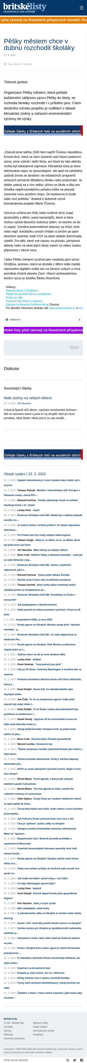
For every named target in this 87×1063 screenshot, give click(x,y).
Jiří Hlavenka (24, 403)
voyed (36, 510)
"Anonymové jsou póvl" (48, 664)
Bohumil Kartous (26, 500)
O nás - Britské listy (14, 1023)
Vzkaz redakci (40, 1026)
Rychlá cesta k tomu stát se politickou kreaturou (44, 579)
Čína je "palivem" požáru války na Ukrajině (41, 823)
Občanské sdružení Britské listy (41, 1049)
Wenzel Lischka (26, 744)
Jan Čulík (22, 699)
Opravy (7, 1030)
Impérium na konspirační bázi (33, 968)
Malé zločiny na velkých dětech (28, 398)
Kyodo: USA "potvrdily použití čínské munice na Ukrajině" (49, 923)
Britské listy (35, 8)
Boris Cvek (23, 555)
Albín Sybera (24, 798)
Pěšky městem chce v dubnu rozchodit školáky (43, 978)
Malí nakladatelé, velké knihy (33, 908)
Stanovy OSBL (40, 1023)
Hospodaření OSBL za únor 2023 (34, 619)
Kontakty (8, 1026)
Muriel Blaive (24, 779)
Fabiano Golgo (25, 540)
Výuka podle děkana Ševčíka (53, 575)
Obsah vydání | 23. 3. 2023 (25, 474)
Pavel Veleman (25, 664)
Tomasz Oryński (26, 490)
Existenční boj (44, 744)
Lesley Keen (24, 510)
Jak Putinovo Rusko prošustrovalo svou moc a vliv (45, 818)
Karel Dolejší (24, 689)
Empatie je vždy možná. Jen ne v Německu (41, 973)
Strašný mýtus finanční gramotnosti (51, 739)
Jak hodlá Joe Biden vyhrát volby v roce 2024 (42, 878)
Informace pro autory (43, 1030)
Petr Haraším (24, 903)
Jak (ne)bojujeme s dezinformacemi (37, 604)
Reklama (8, 1034)
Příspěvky (38, 1034)
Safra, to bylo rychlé (44, 903)
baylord (37, 888)
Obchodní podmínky (14, 1038)
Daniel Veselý (24, 719)
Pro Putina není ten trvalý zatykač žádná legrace (44, 535)
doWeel (37, 659)
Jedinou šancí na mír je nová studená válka (41, 654)
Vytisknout (13, 319)
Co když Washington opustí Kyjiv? (36, 883)
